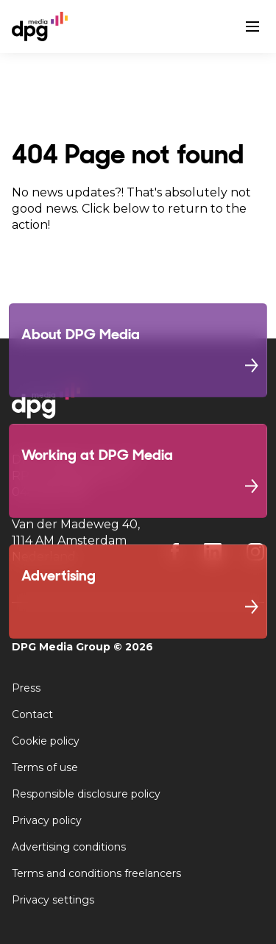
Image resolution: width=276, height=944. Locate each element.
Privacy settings (53, 899)
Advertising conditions (69, 846)
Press (26, 688)
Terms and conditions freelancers (96, 873)
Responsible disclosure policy (86, 794)
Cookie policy (45, 741)
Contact (32, 714)
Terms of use (45, 767)
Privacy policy (47, 820)
